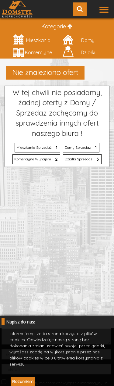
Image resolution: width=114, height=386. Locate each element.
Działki (78, 51)
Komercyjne (32, 51)
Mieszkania (31, 39)
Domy (78, 39)
